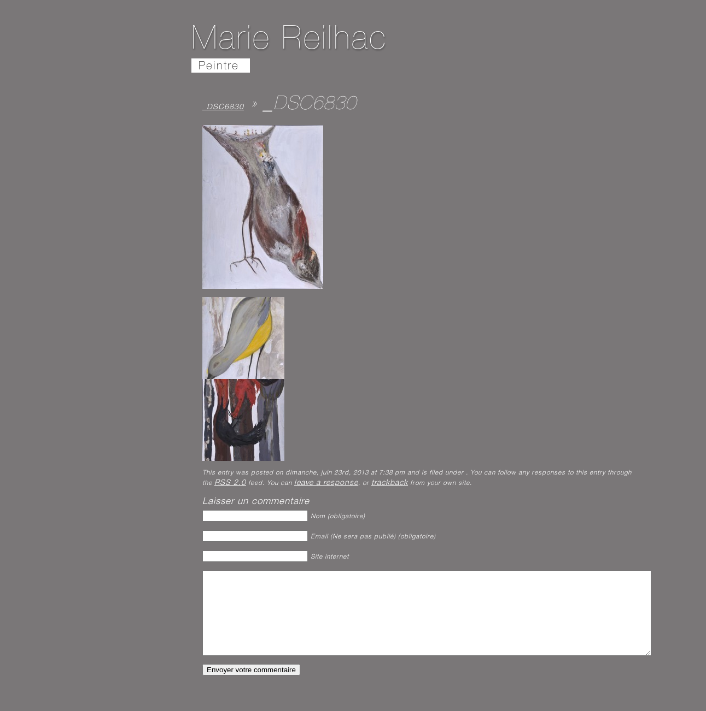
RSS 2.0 (230, 483)
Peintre (219, 67)
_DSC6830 (223, 107)
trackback (389, 483)
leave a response (326, 483)
